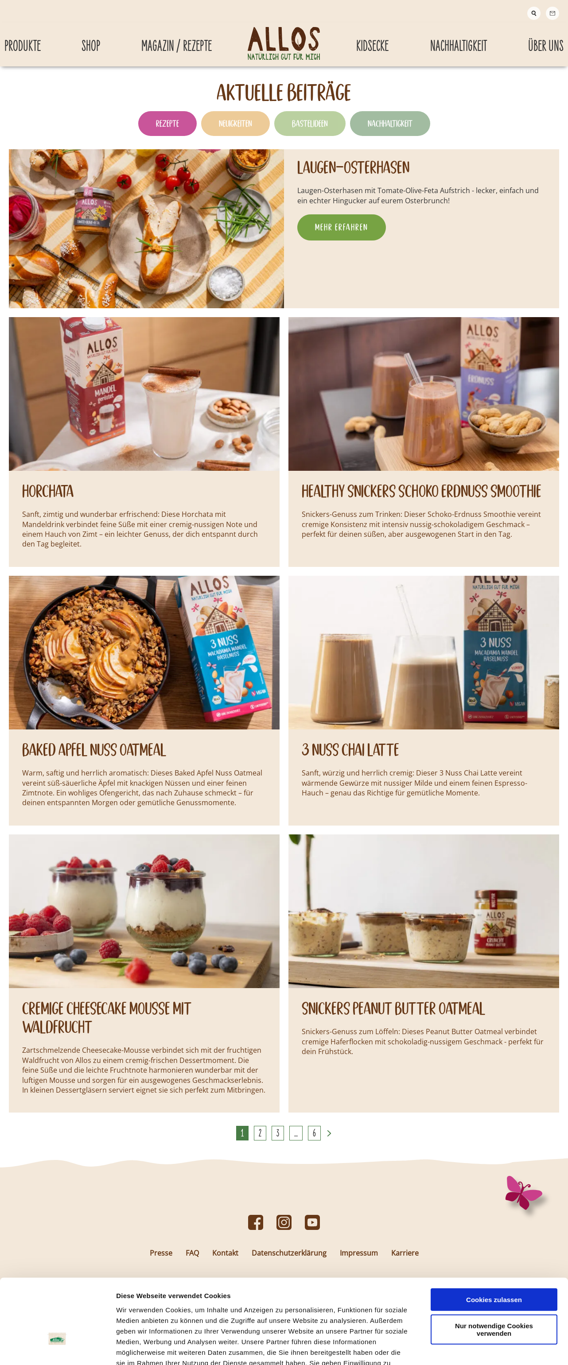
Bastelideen (310, 130)
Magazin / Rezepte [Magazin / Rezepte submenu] (176, 41)
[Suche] (534, 13)
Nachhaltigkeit (390, 130)
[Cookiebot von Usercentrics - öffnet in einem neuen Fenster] (57, 1347)
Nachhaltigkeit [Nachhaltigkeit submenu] (458, 41)
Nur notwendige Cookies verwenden (494, 1267)
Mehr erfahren (341, 234)
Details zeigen (471, 1347)
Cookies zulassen (494, 1237)
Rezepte (167, 130)
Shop (91, 41)
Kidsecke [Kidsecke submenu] (372, 41)
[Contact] (552, 13)
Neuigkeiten (235, 130)
